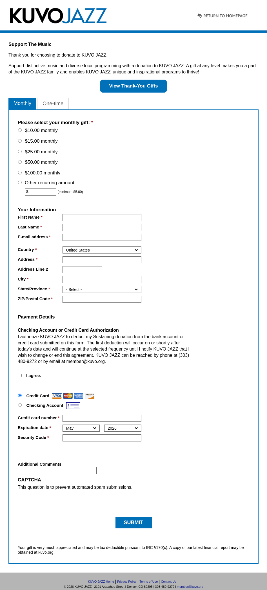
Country (27, 249)
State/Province (34, 288)
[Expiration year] (122, 428)
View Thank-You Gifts (133, 86)
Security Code (33, 437)
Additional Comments (39, 464)
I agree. (33, 375)
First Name (30, 217)
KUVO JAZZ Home (101, 581)
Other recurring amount (49, 182)
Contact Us (168, 581)
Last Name (30, 227)
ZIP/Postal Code (35, 298)
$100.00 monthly (42, 173)
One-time (53, 103)
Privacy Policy (126, 581)
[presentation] (60, 501)
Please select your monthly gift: (55, 122)
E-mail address (34, 236)
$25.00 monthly (41, 151)
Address (27, 259)
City (23, 279)
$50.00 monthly (41, 162)
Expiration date (34, 427)
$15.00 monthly (41, 141)
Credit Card (37, 395)
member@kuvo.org (85, 361)
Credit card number (38, 417)
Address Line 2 (33, 269)
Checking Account (44, 405)
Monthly (22, 103)
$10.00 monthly (41, 130)
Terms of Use (149, 581)
